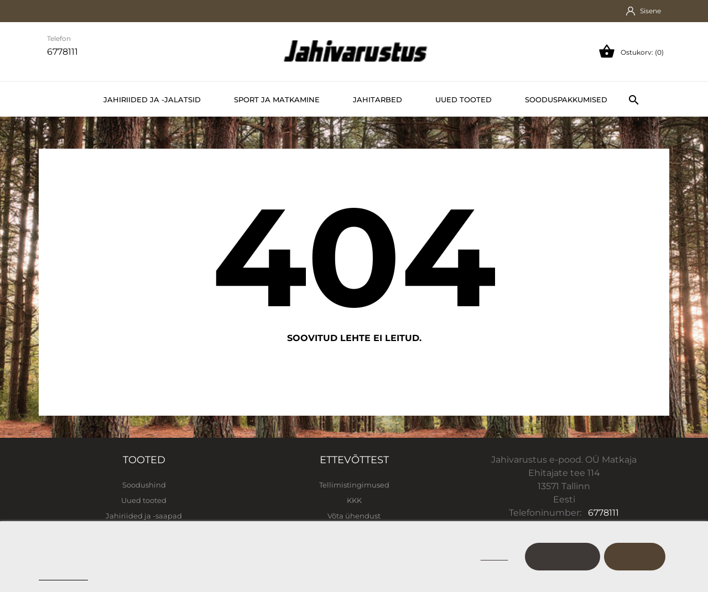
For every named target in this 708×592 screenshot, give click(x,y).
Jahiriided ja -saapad (144, 515)
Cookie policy (63, 575)
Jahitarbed (377, 99)
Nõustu (635, 556)
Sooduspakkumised (566, 99)
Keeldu (494, 556)
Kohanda (562, 556)
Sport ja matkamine (277, 99)
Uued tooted (463, 99)
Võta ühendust (354, 515)
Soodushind (144, 484)
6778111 (603, 512)
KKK (354, 500)
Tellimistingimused (354, 484)
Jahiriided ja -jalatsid (152, 99)
